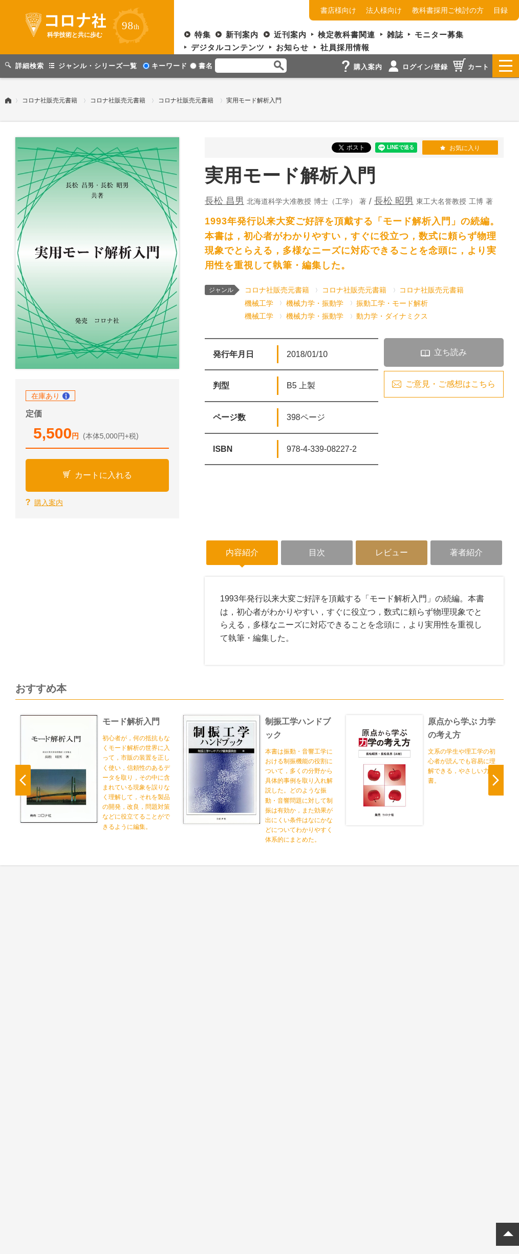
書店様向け (338, 10)
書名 (201, 66)
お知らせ (292, 47)
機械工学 (259, 302)
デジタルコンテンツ (228, 47)
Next (496, 779)
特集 (202, 34)
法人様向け (384, 10)
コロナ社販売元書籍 (49, 99)
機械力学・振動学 (314, 302)
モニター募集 (439, 34)
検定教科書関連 (346, 34)
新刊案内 (242, 34)
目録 (500, 10)
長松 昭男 (394, 200)
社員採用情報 (345, 47)
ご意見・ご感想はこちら (450, 383)
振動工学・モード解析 (392, 302)
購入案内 (48, 502)
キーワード (165, 66)
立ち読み (450, 351)
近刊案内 (290, 34)
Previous (23, 779)
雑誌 (395, 34)
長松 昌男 (224, 200)
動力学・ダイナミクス (392, 315)
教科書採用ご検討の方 (448, 10)
